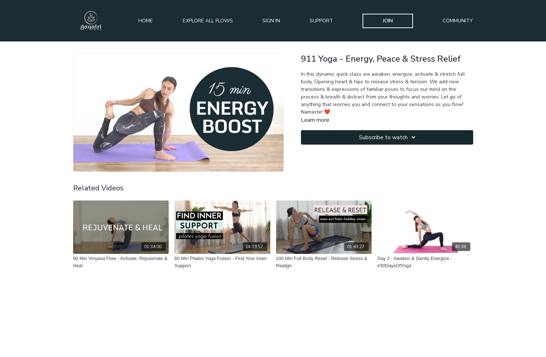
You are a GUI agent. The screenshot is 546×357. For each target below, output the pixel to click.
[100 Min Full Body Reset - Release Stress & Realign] (324, 262)
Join (388, 20)
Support (321, 20)
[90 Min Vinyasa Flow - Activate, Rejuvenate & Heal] (121, 262)
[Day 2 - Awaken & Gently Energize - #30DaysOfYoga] (425, 262)
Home (145, 20)
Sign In (271, 20)
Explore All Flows (208, 20)
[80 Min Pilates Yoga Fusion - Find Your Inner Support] (222, 262)
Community (458, 20)
